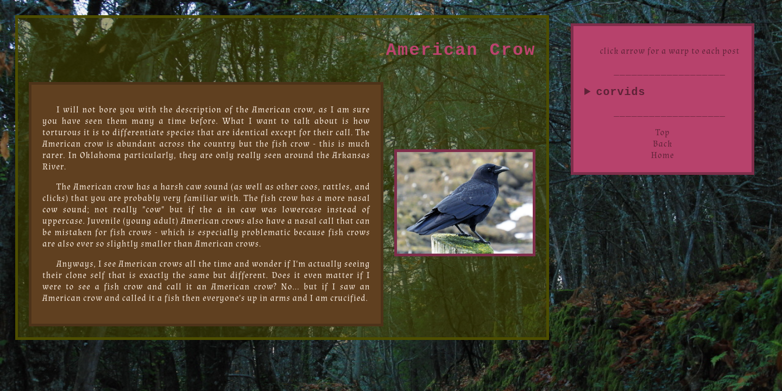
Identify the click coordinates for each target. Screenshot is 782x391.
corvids (620, 93)
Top (662, 135)
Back (662, 146)
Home (662, 157)
